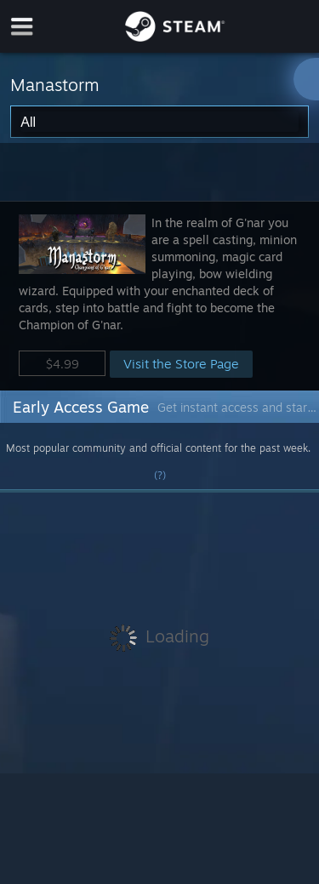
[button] (159, 296)
